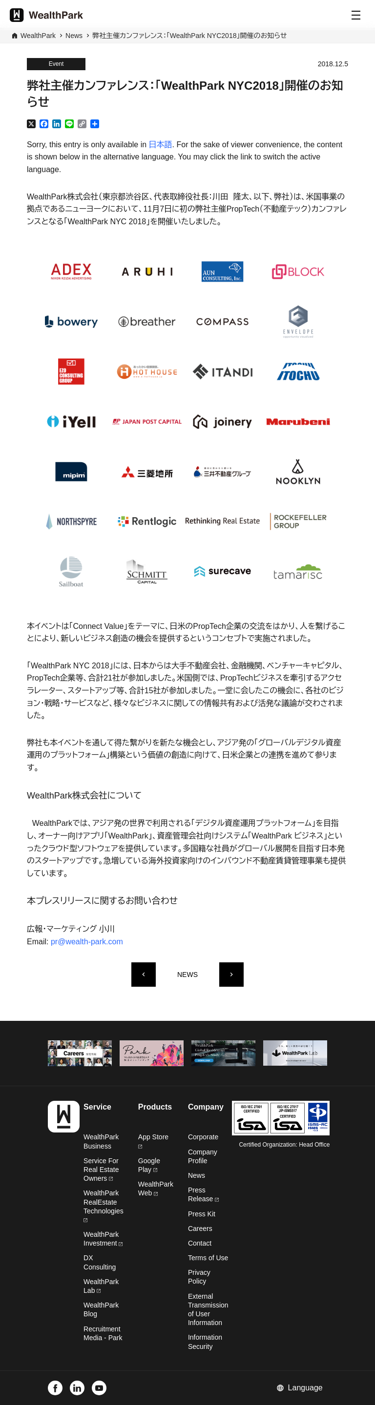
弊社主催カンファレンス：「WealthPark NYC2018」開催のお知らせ (189, 35)
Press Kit (201, 1214)
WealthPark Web (155, 1188)
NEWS (187, 974)
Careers (200, 1228)
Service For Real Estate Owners (101, 1169)
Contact (199, 1243)
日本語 (160, 144)
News (74, 35)
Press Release (203, 1194)
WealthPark (38, 35)
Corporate (203, 1137)
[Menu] (356, 15)
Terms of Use (208, 1258)
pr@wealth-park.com (87, 941)
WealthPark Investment (103, 1238)
